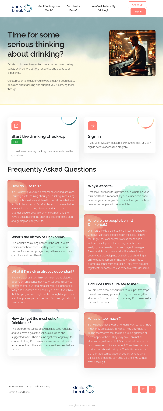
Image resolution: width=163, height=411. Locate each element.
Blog (29, 386)
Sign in (138, 11)
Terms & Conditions (18, 392)
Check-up (137, 5)
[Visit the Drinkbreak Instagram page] (143, 389)
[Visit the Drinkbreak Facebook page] (152, 389)
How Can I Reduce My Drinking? (103, 8)
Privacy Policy (42, 386)
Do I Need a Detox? (73, 8)
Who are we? (15, 386)
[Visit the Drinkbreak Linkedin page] (135, 389)
